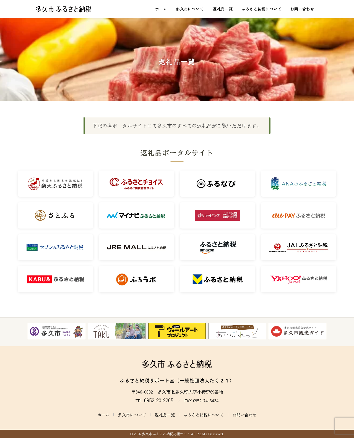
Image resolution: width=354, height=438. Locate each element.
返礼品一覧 (223, 9)
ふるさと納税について (261, 9)
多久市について (190, 9)
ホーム (161, 9)
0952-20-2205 (158, 400)
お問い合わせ (302, 9)
